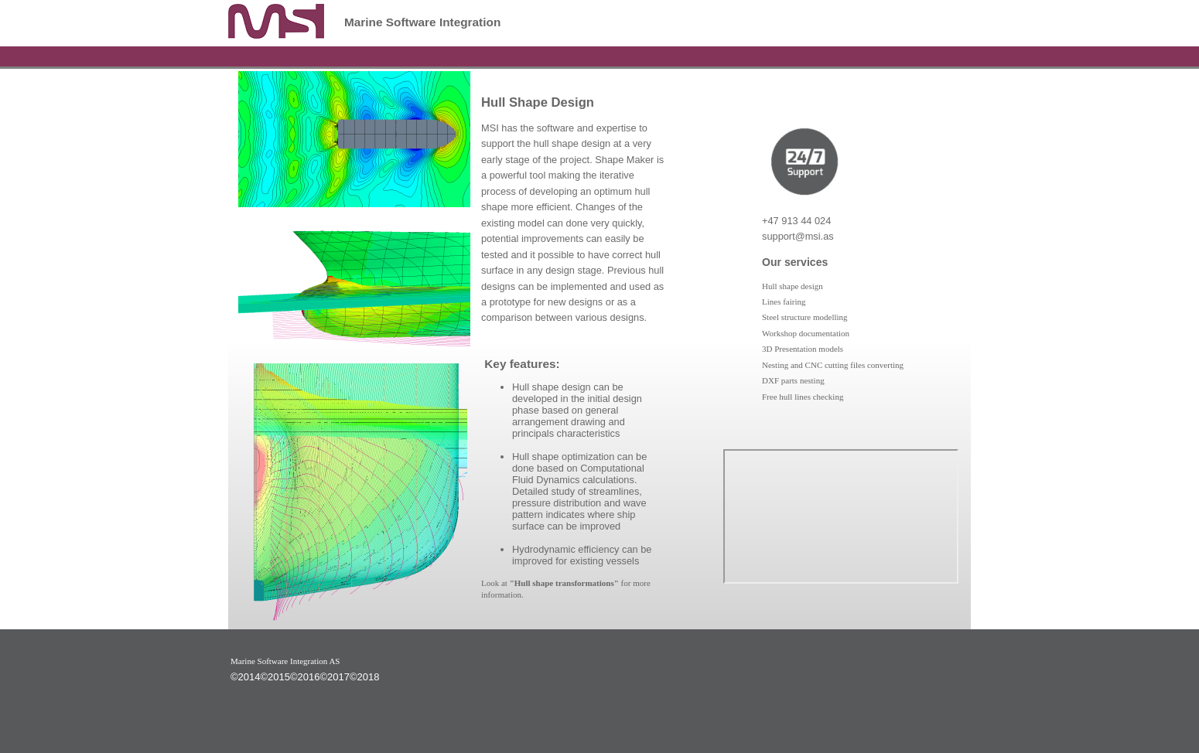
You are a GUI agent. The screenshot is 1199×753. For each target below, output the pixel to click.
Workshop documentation (805, 333)
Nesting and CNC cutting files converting (833, 365)
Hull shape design (792, 286)
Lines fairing (784, 301)
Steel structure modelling (805, 317)
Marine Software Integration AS (285, 661)
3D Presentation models (802, 348)
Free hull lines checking (802, 396)
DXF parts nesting (793, 380)
